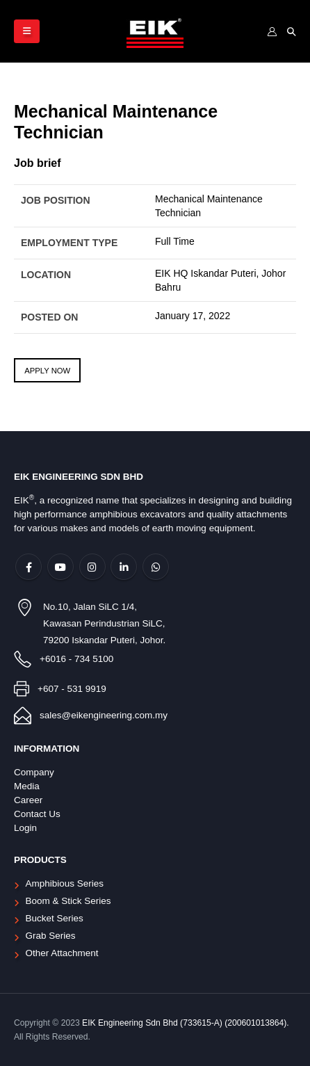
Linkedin (124, 567)
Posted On (49, 317)
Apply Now (47, 370)
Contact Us (37, 814)
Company (34, 772)
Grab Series (51, 935)
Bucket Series (54, 918)
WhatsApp (155, 567)
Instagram (92, 567)
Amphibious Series (65, 883)
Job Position (55, 200)
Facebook (28, 567)
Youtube (60, 567)
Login (25, 828)
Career (28, 800)
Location (46, 274)
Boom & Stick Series (68, 901)
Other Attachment (62, 953)
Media (27, 786)
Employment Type (69, 242)
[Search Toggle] (291, 32)
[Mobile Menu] (27, 31)
